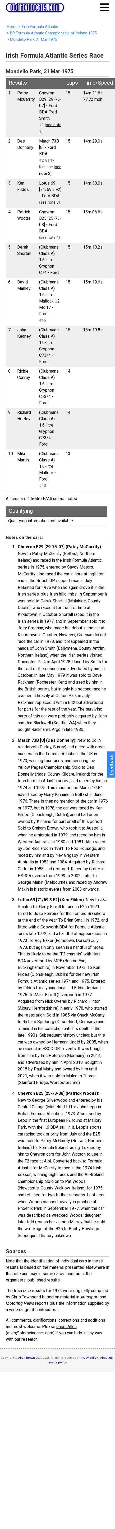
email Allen (66, 1326)
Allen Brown (26, 1357)
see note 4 (49, 237)
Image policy (57, 1362)
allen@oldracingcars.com (30, 1332)
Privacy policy (88, 1357)
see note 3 (49, 202)
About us (106, 1357)
